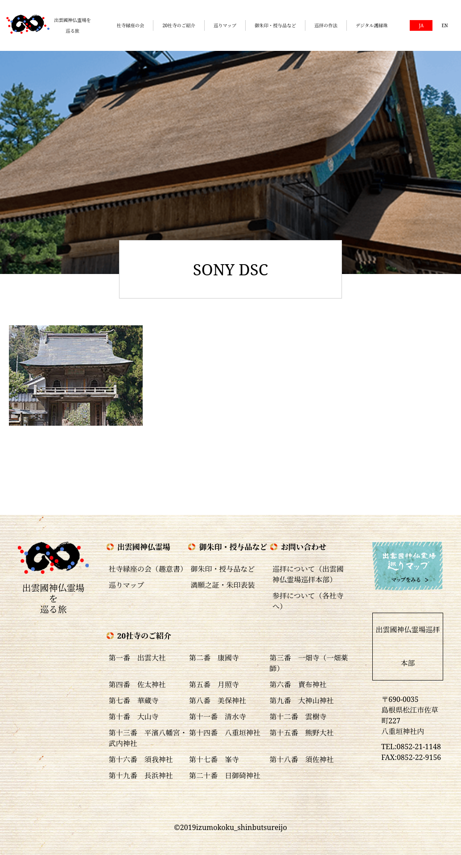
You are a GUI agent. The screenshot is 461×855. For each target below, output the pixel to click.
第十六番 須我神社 (141, 759)
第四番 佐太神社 (137, 684)
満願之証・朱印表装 (222, 585)
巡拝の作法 (326, 25)
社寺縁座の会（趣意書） (148, 569)
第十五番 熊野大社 (301, 733)
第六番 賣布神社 (297, 684)
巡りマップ (225, 25)
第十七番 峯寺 (214, 759)
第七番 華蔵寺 (134, 701)
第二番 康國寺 (214, 658)
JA (421, 25)
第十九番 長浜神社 (141, 775)
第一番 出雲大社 (137, 658)
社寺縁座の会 (130, 25)
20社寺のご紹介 (178, 25)
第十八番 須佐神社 (301, 759)
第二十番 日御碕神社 (224, 775)
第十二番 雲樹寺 (297, 717)
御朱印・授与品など (275, 25)
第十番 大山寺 (134, 717)
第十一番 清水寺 (217, 717)
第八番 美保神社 (217, 701)
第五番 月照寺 (214, 684)
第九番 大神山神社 (301, 701)
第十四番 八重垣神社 (224, 733)
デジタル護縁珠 (372, 25)
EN (444, 25)
